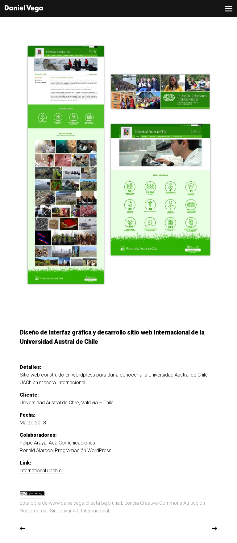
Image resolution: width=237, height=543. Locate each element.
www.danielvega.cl (69, 503)
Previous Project (22, 528)
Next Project (214, 528)
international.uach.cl (41, 471)
